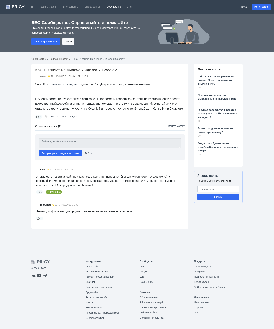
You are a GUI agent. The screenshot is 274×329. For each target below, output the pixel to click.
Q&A (142, 266)
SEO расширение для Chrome (210, 287)
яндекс (54, 116)
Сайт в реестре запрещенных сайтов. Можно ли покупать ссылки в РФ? (216, 80)
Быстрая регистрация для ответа (60, 153)
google (63, 116)
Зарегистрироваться (45, 41)
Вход (244, 6)
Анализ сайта (207, 175)
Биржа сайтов (93, 6)
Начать (218, 196)
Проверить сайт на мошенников (102, 312)
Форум (143, 271)
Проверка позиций (207, 277)
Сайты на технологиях (151, 317)
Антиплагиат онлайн (96, 297)
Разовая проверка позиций (100, 277)
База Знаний (146, 282)
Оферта (198, 312)
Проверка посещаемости (99, 287)
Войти (68, 41)
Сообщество (114, 6)
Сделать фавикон (95, 318)
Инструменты (71, 6)
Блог (129, 6)
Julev (43, 76)
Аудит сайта (92, 292)
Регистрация (261, 6)
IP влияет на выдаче (63, 84)
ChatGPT (90, 282)
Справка (198, 307)
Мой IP (89, 302)
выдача (73, 116)
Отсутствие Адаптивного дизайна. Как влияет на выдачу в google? (218, 147)
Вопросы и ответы (59, 58)
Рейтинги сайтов (148, 312)
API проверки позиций (151, 302)
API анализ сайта (149, 297)
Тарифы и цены (48, 6)
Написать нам (201, 302)
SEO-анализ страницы (98, 271)
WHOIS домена (94, 307)
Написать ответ (176, 125)
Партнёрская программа (153, 307)
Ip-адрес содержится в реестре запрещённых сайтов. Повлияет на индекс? (217, 113)
